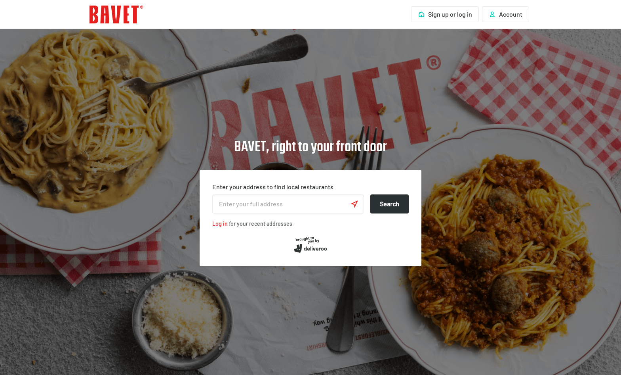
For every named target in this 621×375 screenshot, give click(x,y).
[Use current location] (354, 204)
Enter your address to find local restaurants (272, 186)
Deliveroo (116, 14)
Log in (220, 223)
